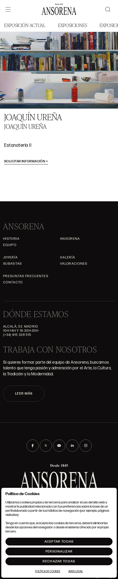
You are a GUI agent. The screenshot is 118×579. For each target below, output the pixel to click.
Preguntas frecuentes (25, 276)
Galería (67, 257)
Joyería (10, 257)
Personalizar (59, 551)
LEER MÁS (23, 393)
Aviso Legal (75, 571)
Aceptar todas (59, 542)
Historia (11, 239)
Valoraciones (74, 264)
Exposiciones (72, 25)
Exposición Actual (24, 25)
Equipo (9, 245)
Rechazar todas (59, 561)
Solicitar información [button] (26, 161)
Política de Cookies (47, 571)
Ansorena (70, 239)
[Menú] (8, 9)
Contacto (13, 282)
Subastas (12, 264)
